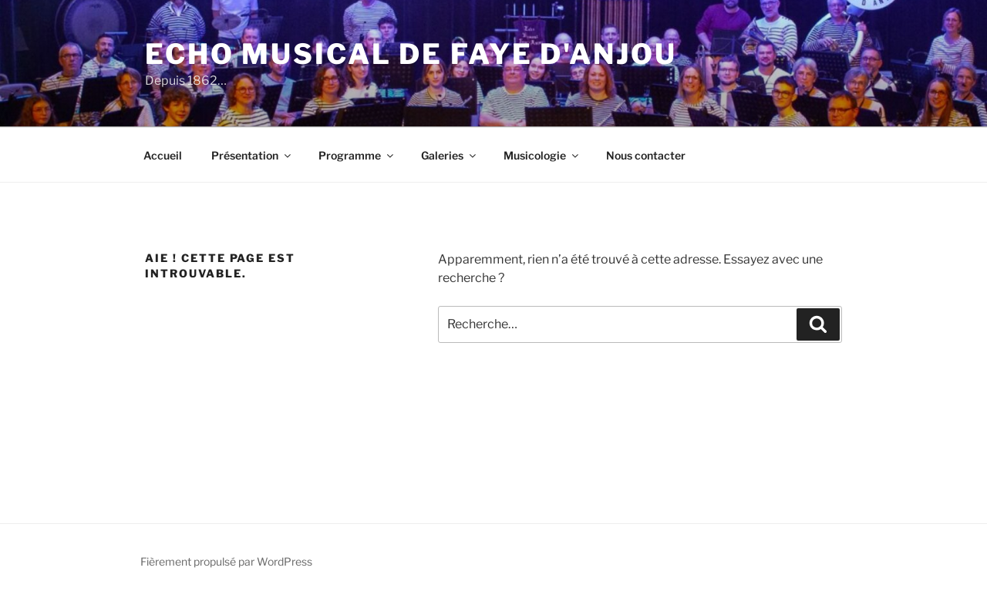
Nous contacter (646, 155)
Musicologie (542, 155)
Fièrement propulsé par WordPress (226, 561)
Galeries (449, 155)
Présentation (252, 155)
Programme (357, 155)
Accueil (162, 155)
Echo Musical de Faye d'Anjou (411, 54)
